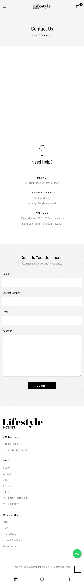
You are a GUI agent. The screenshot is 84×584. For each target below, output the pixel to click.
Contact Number (11, 292)
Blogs (5, 527)
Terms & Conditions (12, 540)
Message (7, 330)
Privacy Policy (9, 534)
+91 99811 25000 (11, 443)
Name (6, 273)
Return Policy (9, 546)
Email (6, 311)
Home (34, 35)
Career (6, 521)
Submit (42, 385)
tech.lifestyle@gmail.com (15, 449)
